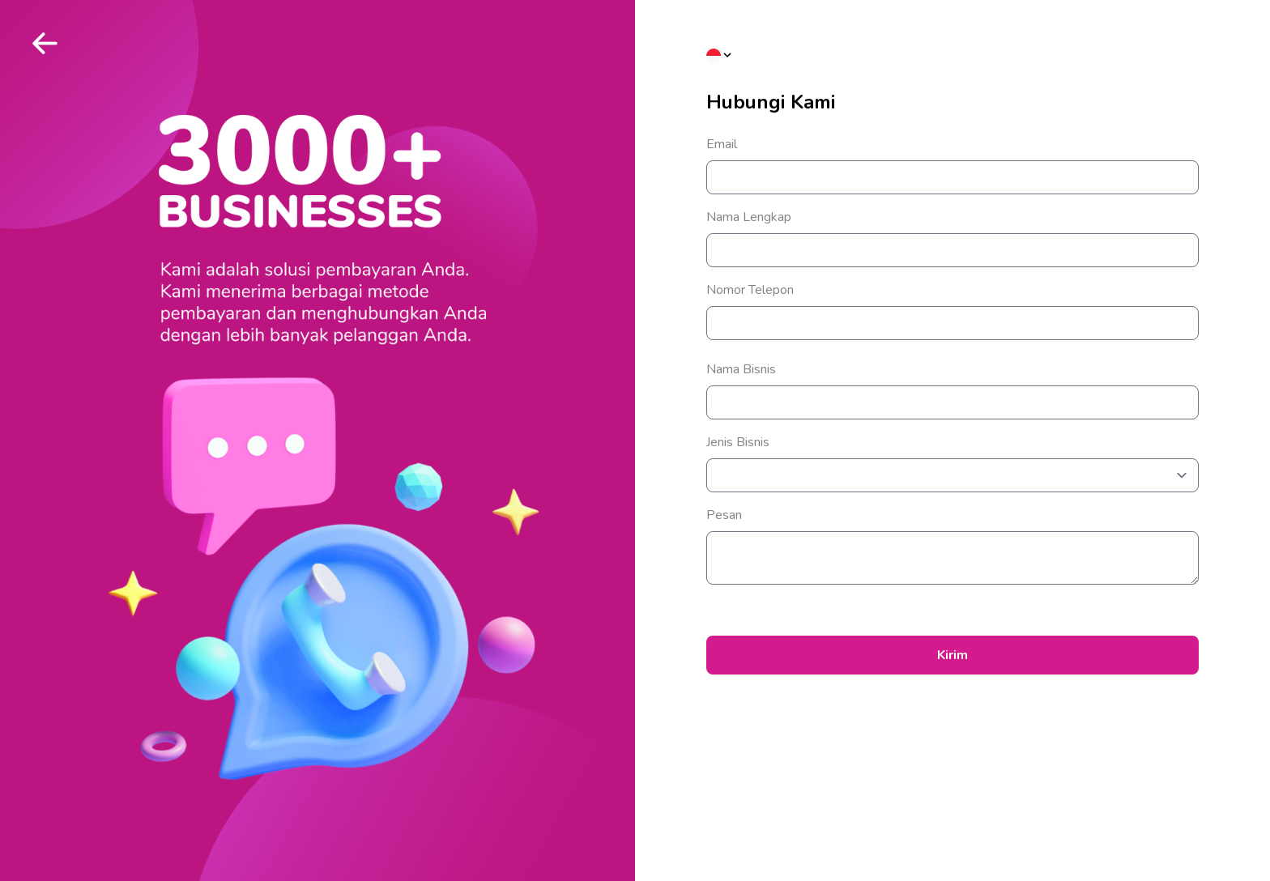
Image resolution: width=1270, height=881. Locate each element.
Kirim (952, 655)
